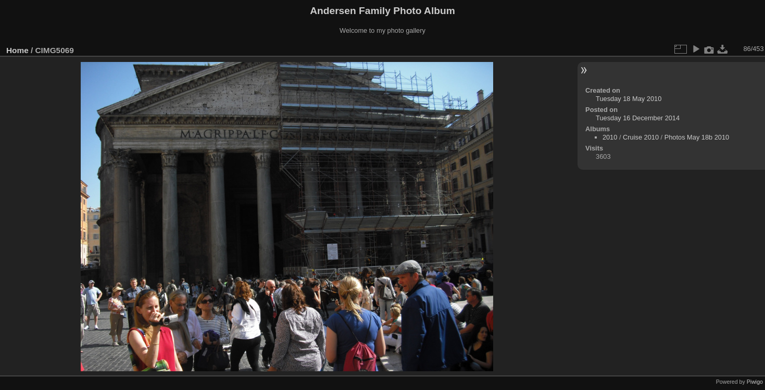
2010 (610, 137)
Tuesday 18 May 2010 (628, 99)
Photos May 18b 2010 (697, 137)
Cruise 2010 (641, 137)
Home (17, 50)
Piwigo (755, 382)
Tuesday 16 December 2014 (638, 118)
